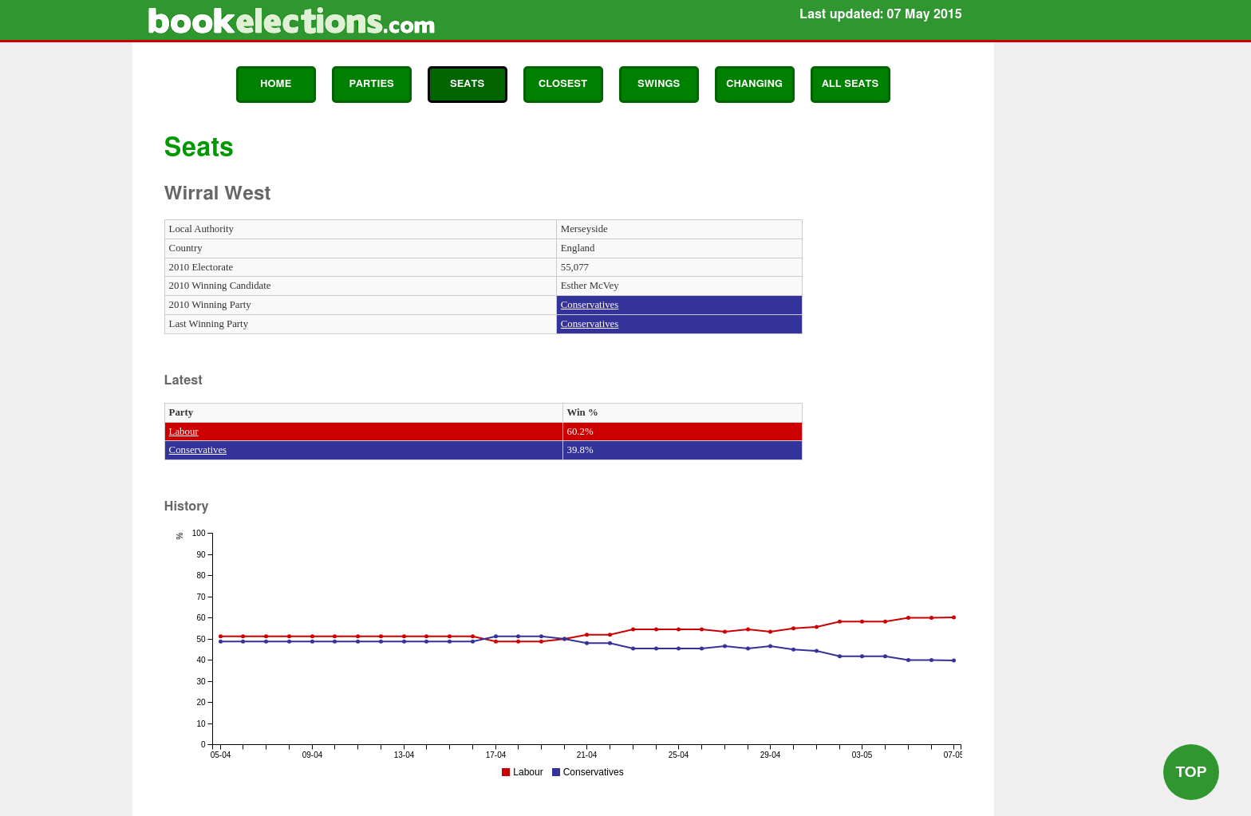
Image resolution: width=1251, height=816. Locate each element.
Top (1190, 771)
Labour (184, 431)
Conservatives (590, 304)
